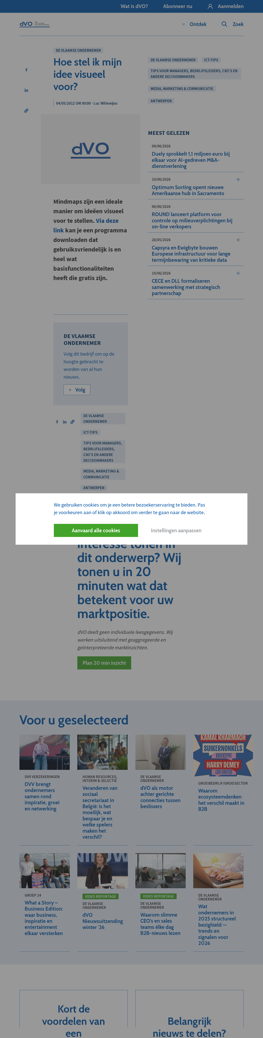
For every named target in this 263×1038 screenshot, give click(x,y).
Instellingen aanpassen (176, 530)
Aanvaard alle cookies (96, 530)
